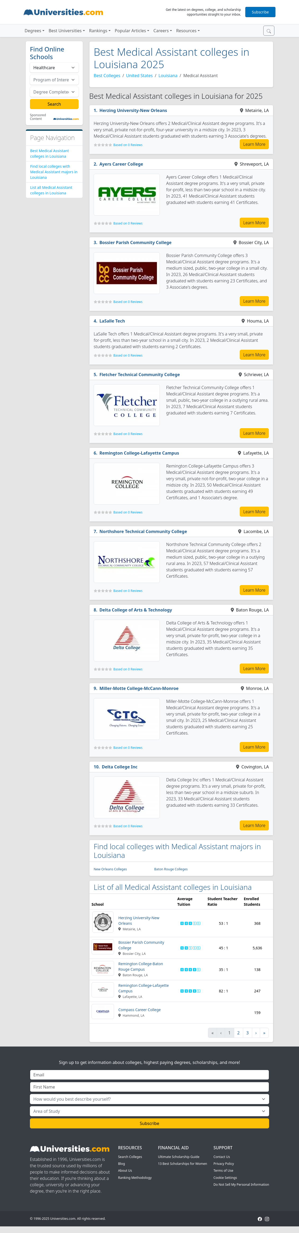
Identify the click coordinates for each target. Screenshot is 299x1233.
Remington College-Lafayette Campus (139, 453)
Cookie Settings (225, 1177)
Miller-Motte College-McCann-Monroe (139, 688)
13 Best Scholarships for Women (182, 1163)
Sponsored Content (38, 117)
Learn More (254, 144)
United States (139, 75)
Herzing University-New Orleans (133, 110)
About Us (125, 1170)
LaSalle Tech (112, 321)
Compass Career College (139, 1009)
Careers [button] (161, 31)
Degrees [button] (33, 31)
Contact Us (222, 1157)
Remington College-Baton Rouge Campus (140, 966)
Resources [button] (186, 31)
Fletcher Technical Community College (139, 374)
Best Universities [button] (65, 31)
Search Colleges (130, 1157)
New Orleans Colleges (110, 869)
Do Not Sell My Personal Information (241, 1184)
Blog (121, 1163)
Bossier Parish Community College (135, 242)
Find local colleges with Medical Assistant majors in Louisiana (54, 172)
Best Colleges (107, 75)
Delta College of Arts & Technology (135, 610)
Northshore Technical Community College (143, 531)
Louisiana (168, 75)
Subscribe (260, 12)
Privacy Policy (224, 1163)
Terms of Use (223, 1170)
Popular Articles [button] (130, 31)
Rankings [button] (98, 31)
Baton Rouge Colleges (171, 869)
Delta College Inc (120, 767)
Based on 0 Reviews (127, 145)
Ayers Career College (121, 164)
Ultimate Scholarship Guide (179, 1157)
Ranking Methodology (135, 1177)
